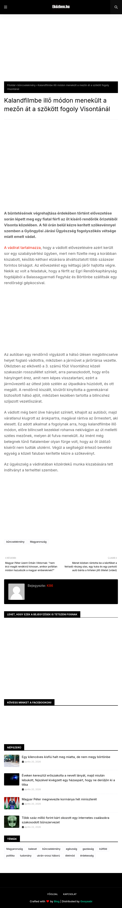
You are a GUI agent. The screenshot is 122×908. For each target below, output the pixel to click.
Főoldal (11, 85)
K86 (49, 586)
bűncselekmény (26, 85)
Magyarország (38, 541)
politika (10, 855)
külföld (103, 848)
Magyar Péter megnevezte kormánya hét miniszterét (59, 799)
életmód (70, 855)
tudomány (26, 855)
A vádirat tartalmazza (22, 247)
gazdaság (88, 848)
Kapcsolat (69, 894)
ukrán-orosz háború (48, 855)
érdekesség (87, 855)
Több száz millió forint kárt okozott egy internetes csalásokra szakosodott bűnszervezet (65, 820)
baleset (32, 848)
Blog (57, 901)
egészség (71, 848)
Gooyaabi (86, 901)
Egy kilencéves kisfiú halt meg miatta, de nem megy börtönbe (66, 757)
